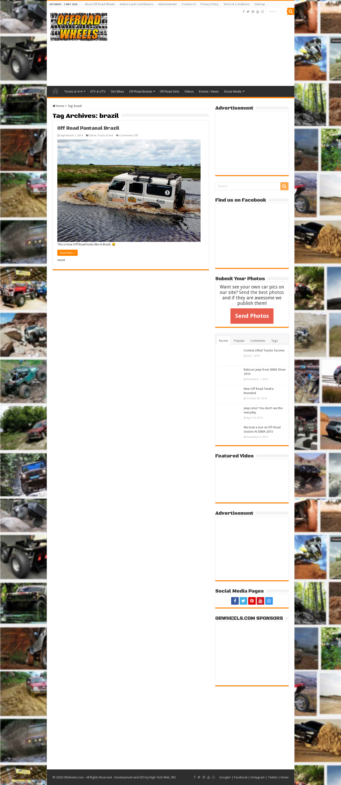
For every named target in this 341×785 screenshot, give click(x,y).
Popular (239, 340)
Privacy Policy (210, 4)
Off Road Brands (140, 91)
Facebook (240, 777)
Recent (223, 340)
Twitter (273, 777)
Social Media (232, 91)
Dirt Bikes (117, 91)
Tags (274, 340)
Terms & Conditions (236, 4)
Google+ (225, 777)
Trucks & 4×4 (73, 91)
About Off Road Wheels (100, 4)
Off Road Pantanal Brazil (88, 128)
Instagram (258, 777)
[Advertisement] (204, 48)
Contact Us (188, 4)
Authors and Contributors (136, 4)
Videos (189, 91)
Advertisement (167, 4)
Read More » (67, 252)
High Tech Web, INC (162, 777)
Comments (258, 340)
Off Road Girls (169, 91)
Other (92, 135)
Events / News (209, 91)
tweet (61, 260)
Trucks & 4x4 (105, 135)
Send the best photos (261, 292)
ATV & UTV (98, 91)
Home (55, 91)
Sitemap (259, 4)
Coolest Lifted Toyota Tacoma (264, 350)
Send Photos (252, 316)
